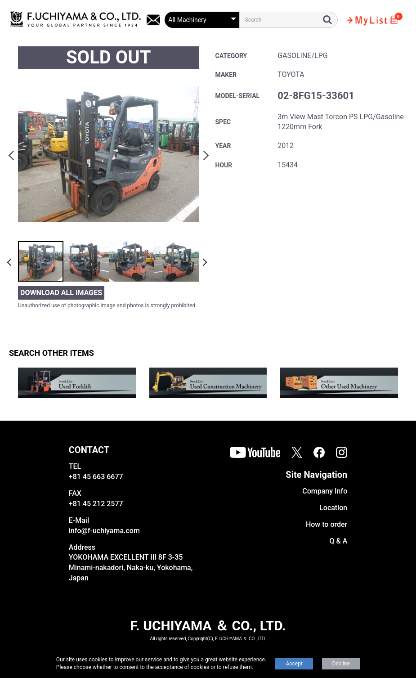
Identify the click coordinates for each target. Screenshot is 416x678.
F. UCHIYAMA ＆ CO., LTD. (208, 625)
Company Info (324, 491)
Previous (12, 154)
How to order (326, 524)
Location (333, 507)
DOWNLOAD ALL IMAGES (61, 292)
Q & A (338, 541)
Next (204, 154)
